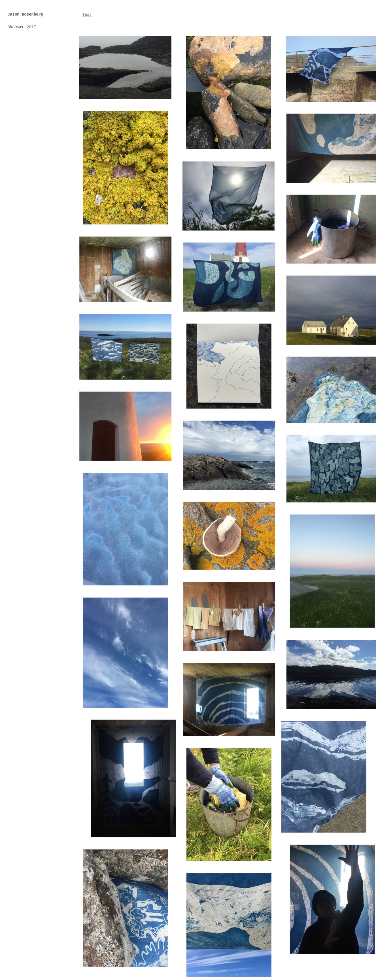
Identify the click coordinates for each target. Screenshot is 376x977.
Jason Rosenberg (25, 14)
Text (87, 14)
